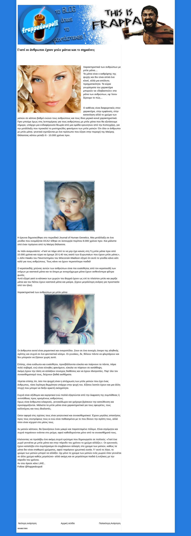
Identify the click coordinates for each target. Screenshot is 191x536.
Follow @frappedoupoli (29, 466)
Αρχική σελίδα (68, 523)
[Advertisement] (69, 59)
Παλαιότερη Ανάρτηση (109, 523)
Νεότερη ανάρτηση (27, 523)
